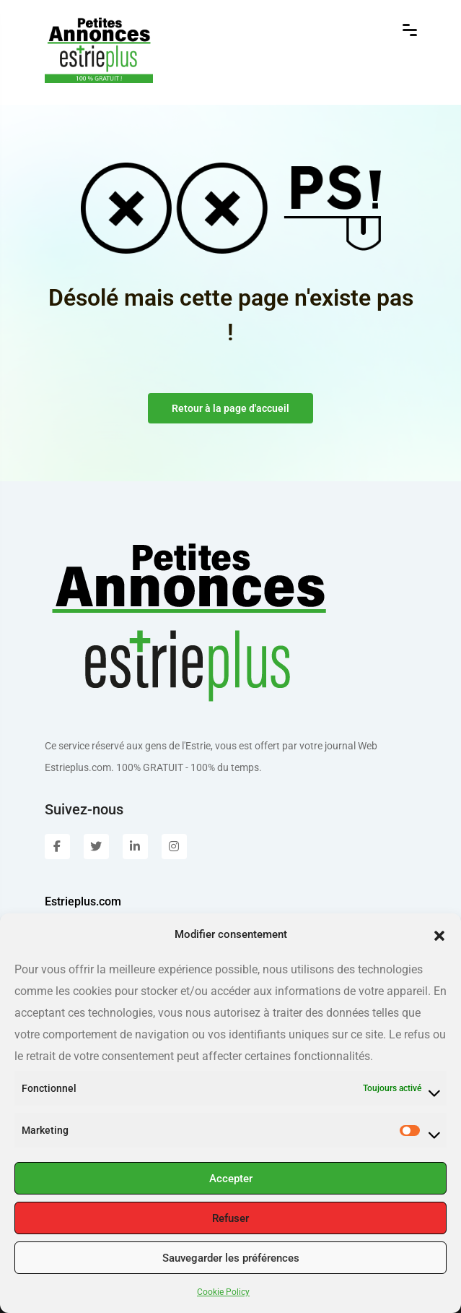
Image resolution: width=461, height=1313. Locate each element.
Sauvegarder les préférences (230, 1258)
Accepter (231, 1178)
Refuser (230, 1218)
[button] (439, 934)
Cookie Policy (223, 1292)
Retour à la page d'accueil (230, 408)
